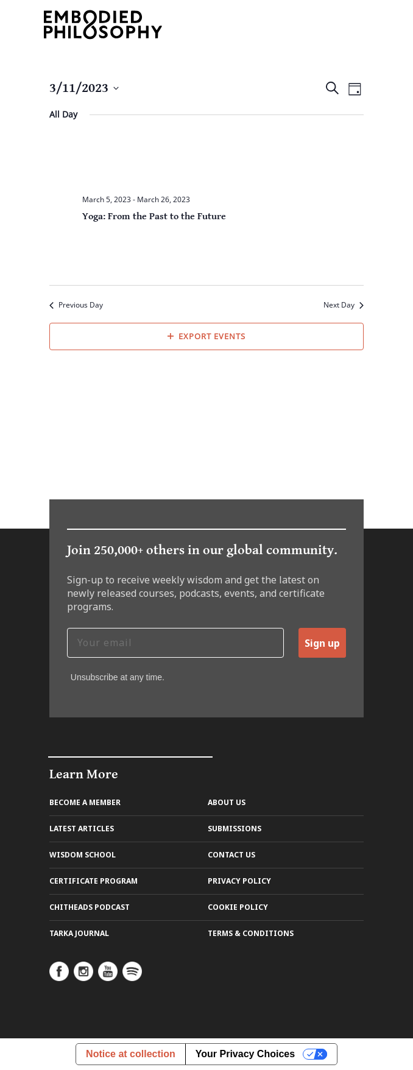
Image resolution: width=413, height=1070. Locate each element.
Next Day (343, 305)
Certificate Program (93, 881)
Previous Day (76, 305)
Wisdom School (82, 855)
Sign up (322, 643)
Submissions (234, 828)
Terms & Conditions (251, 933)
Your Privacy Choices (245, 1054)
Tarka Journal (79, 933)
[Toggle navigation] (354, 24)
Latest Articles (81, 828)
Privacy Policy (239, 881)
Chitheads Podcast (89, 907)
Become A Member (85, 802)
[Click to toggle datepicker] (84, 88)
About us (226, 802)
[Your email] (175, 643)
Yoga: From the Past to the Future (154, 216)
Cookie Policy (238, 907)
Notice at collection (130, 1054)
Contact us (231, 855)
